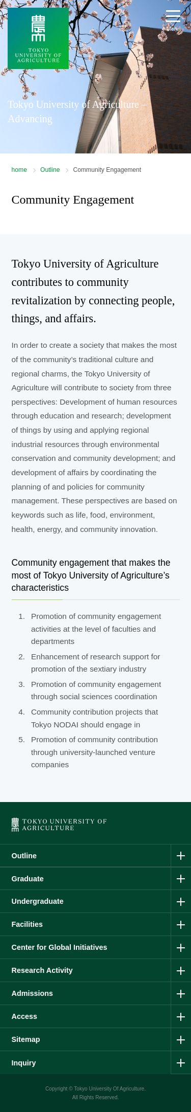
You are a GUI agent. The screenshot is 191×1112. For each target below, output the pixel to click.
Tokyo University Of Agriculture (109, 1089)
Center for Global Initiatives (59, 947)
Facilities (27, 924)
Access (24, 1016)
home (19, 169)
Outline (50, 169)
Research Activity (42, 970)
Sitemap (26, 1039)
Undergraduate (38, 901)
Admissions (32, 993)
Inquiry (24, 1063)
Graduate (28, 879)
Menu (173, 29)
